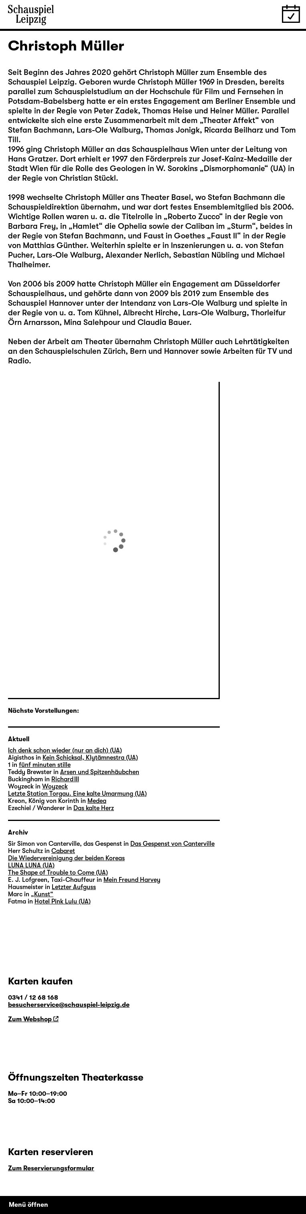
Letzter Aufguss (74, 887)
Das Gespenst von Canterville (172, 843)
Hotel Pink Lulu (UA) (62, 901)
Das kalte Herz (93, 808)
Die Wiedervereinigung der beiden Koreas (66, 858)
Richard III (65, 779)
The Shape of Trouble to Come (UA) (58, 872)
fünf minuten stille (45, 764)
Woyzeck (55, 786)
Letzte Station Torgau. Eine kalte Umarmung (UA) (77, 793)
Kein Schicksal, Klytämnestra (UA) (90, 757)
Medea (96, 801)
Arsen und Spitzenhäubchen (99, 772)
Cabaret (63, 851)
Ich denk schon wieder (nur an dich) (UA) (65, 750)
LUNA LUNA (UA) (31, 865)
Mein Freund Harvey (131, 879)
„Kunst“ (42, 894)
